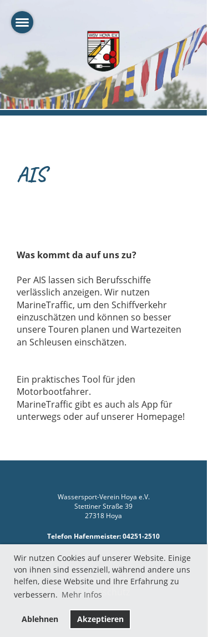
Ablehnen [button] (40, 619)
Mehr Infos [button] (82, 594)
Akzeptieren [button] (100, 619)
